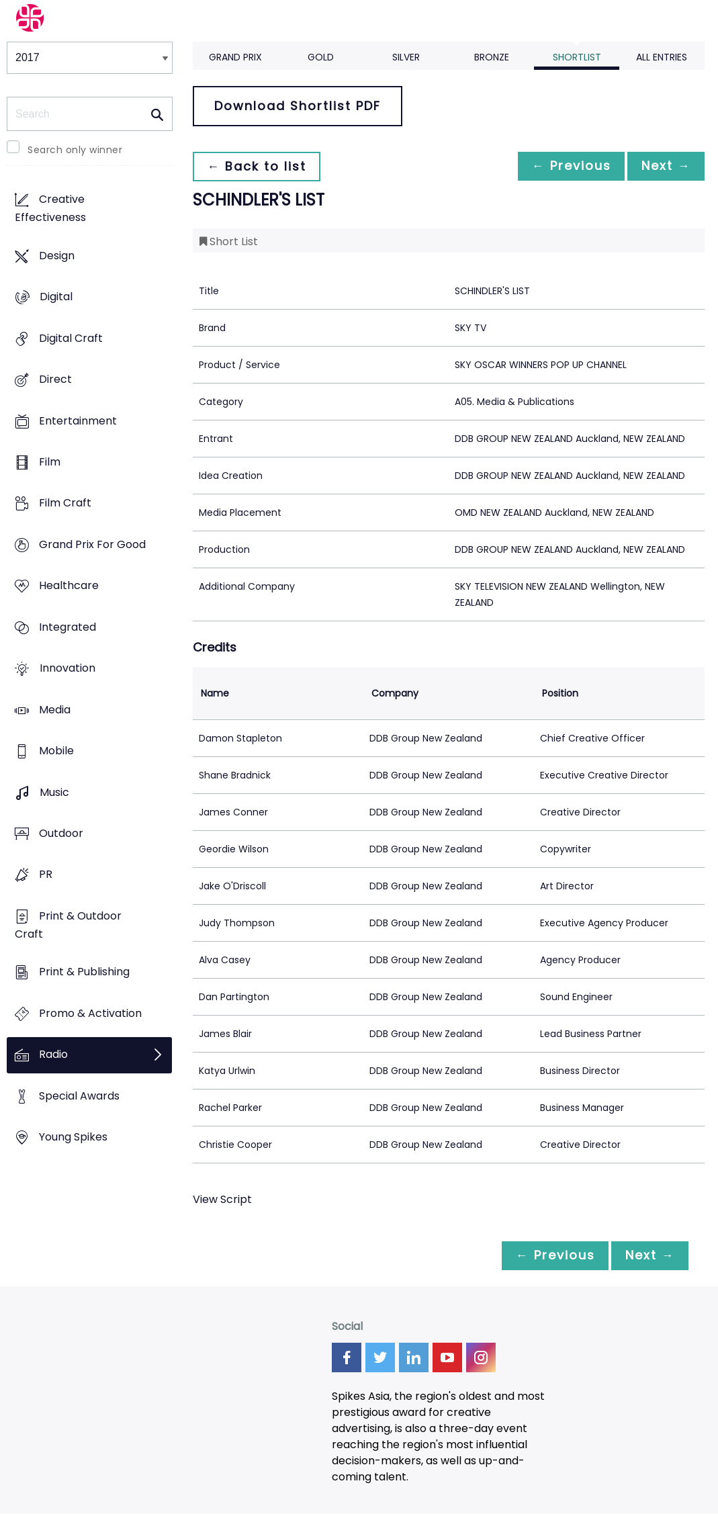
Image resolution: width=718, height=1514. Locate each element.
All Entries (661, 57)
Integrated (67, 627)
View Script (222, 1199)
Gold (321, 57)
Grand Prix (235, 57)
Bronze (491, 57)
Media (55, 709)
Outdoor (61, 833)
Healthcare (69, 586)
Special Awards (79, 1096)
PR (45, 875)
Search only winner (75, 150)
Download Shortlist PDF (297, 105)
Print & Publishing (84, 972)
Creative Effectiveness (50, 209)
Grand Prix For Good (92, 544)
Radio (53, 1055)
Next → (663, 166)
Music (54, 792)
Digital (56, 297)
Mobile (56, 751)
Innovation (67, 668)
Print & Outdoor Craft (68, 925)
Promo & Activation (90, 1013)
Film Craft (65, 503)
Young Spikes (73, 1137)
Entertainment (78, 421)
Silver (406, 57)
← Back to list (258, 166)
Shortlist (577, 57)
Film (49, 462)
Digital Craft (71, 338)
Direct (55, 379)
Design (57, 255)
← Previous (564, 166)
